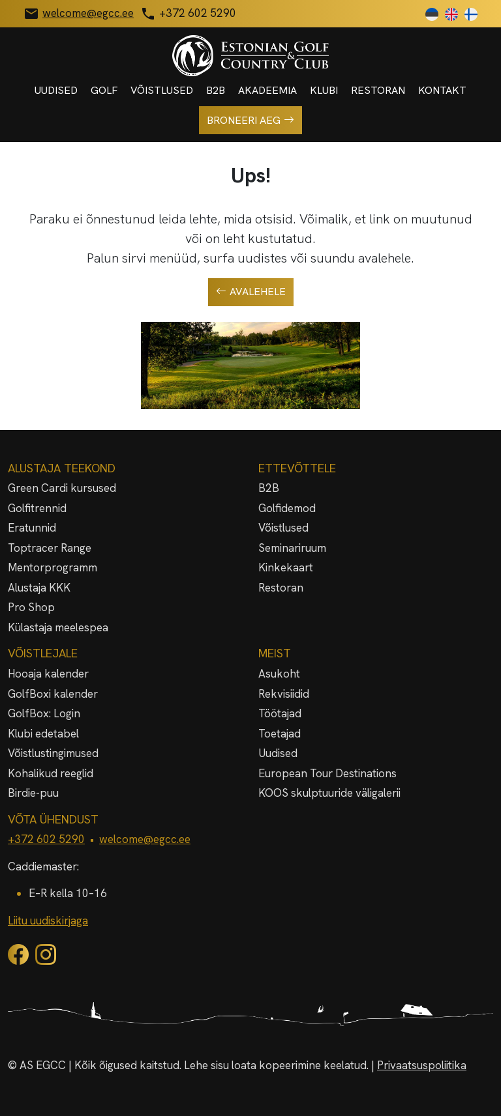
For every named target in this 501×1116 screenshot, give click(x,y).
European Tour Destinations (327, 773)
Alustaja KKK (39, 587)
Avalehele (251, 292)
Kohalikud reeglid (50, 773)
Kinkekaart (285, 567)
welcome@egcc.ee (144, 839)
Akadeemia (267, 90)
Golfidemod (287, 508)
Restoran (378, 90)
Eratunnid (32, 528)
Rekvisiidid (283, 694)
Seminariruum (292, 548)
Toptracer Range (49, 548)
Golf (104, 90)
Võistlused (161, 90)
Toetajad (279, 733)
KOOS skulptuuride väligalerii (329, 793)
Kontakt (442, 90)
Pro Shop (31, 607)
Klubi (324, 90)
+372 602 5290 (46, 839)
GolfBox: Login (44, 713)
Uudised (56, 90)
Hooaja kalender (48, 673)
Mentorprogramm (52, 567)
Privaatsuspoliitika (421, 1065)
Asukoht (279, 673)
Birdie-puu (33, 793)
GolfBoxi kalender (53, 694)
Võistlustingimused (53, 753)
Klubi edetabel (43, 733)
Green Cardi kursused (62, 488)
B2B (215, 90)
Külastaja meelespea (58, 627)
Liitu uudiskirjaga (48, 920)
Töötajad (279, 713)
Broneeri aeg (250, 120)
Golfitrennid (37, 508)
